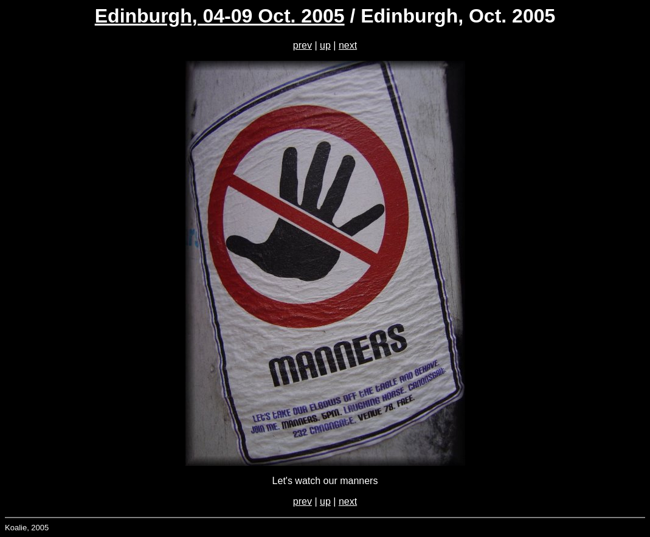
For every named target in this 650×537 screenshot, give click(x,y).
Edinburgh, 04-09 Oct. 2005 (220, 16)
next (348, 45)
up (325, 45)
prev (302, 45)
